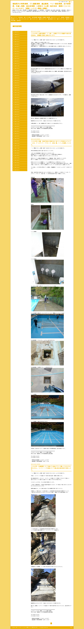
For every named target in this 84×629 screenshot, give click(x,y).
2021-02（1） (17, 169)
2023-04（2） (17, 109)
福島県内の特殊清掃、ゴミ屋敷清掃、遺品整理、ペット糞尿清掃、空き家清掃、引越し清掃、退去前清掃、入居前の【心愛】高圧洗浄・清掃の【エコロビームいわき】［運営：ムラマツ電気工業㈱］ (41, 6)
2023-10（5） (17, 94)
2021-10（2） (17, 150)
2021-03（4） (17, 167)
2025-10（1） (17, 41)
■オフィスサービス (61, 18)
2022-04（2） (17, 136)
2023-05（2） (17, 107)
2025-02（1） (17, 61)
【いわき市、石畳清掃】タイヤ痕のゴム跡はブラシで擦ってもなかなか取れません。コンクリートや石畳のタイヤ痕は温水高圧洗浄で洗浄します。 (51, 468)
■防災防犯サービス (52, 18)
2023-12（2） (17, 90)
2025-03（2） (17, 58)
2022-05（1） (17, 133)
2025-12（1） (17, 39)
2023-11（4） (17, 92)
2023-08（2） (17, 99)
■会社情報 (13, 20)
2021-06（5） (17, 160)
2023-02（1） (17, 114)
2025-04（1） (17, 56)
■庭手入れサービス (43, 18)
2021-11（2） (17, 148)
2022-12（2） (17, 119)
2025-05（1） (17, 53)
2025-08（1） (17, 46)
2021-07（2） (17, 157)
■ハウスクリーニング (55, 17)
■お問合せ (19, 20)
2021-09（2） (17, 152)
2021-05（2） (17, 162)
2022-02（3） (17, 140)
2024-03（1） (17, 82)
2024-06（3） (17, 75)
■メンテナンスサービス (24, 18)
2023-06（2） (17, 104)
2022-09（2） (17, 126)
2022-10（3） (17, 123)
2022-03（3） (17, 138)
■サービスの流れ (27, 17)
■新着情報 (20, 17)
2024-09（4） (17, 70)
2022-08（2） (17, 128)
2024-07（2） (17, 73)
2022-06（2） (17, 131)
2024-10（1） (17, 68)
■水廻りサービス (14, 18)
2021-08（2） (17, 155)
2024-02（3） (17, 85)
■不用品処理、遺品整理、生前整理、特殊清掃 (41, 17)
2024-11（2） (17, 65)
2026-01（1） (17, 36)
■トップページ (14, 17)
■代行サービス (69, 18)
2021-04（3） (17, 165)
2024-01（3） (17, 87)
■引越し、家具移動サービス (66, 17)
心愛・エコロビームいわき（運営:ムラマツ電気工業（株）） (27, 627)
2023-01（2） (17, 116)
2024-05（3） (17, 77)
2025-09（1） (17, 44)
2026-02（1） (17, 34)
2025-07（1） (17, 48)
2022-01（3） (17, 143)
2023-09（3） (17, 97)
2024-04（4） (17, 80)
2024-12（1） (17, 63)
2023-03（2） (17, 111)
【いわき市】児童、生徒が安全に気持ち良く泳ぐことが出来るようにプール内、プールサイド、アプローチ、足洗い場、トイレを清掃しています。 (51, 143)
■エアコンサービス (34, 18)
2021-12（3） (17, 145)
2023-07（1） (17, 102)
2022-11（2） (17, 121)
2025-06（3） (17, 51)
